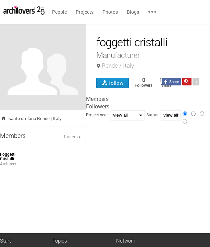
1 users (70, 136)
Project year (97, 114)
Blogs (133, 12)
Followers (97, 106)
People (59, 12)
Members (97, 99)
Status (152, 114)
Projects (85, 12)
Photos (110, 12)
